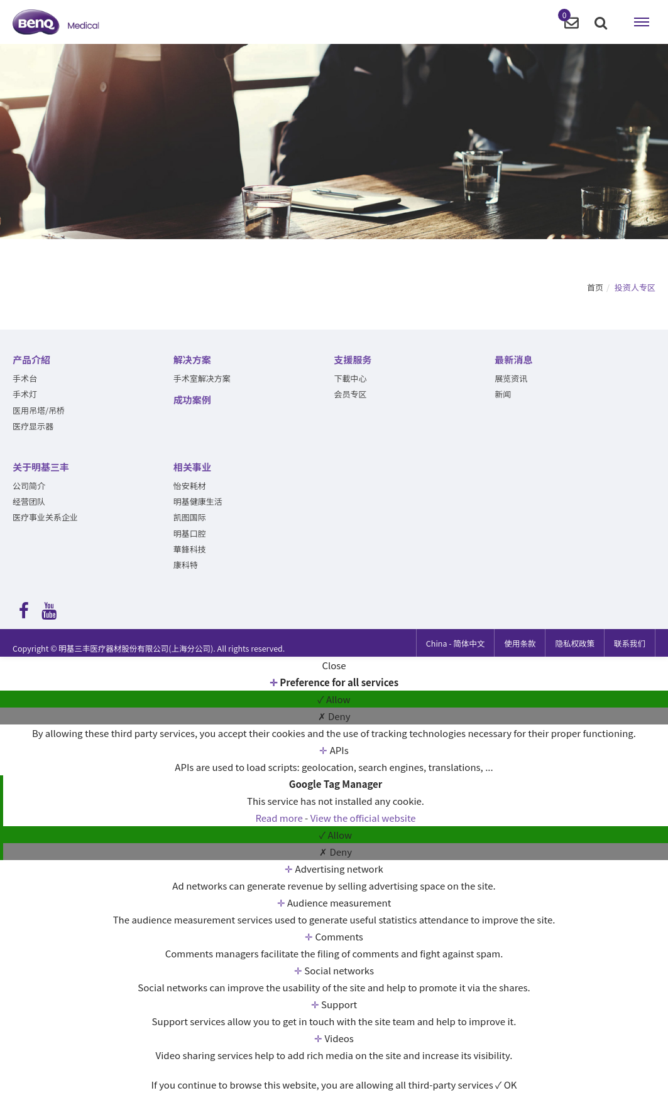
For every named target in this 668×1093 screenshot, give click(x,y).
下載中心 (350, 378)
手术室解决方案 (202, 378)
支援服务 (353, 359)
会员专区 (350, 394)
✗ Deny (334, 716)
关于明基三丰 (41, 466)
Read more (280, 817)
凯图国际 (189, 517)
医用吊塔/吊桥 (39, 410)
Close (334, 665)
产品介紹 (31, 359)
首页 (595, 287)
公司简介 (29, 486)
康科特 (185, 565)
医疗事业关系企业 (45, 517)
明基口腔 (189, 533)
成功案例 (192, 399)
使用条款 (519, 643)
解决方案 (192, 359)
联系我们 (629, 643)
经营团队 (29, 501)
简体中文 (455, 643)
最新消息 (513, 359)
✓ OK (506, 1084)
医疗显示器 (33, 426)
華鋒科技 (189, 549)
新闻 (503, 394)
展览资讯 (511, 378)
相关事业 (192, 466)
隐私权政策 (574, 643)
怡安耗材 (189, 486)
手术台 (25, 378)
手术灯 (25, 394)
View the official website (363, 817)
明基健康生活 (197, 501)
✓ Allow (333, 699)
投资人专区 (635, 287)
